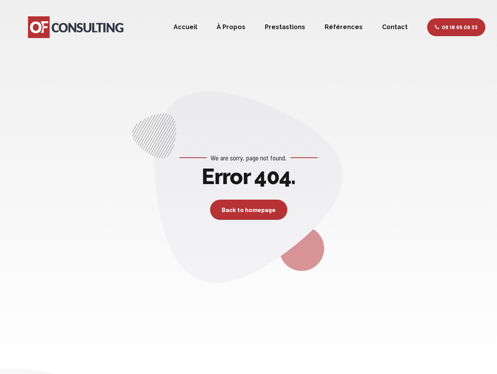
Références (344, 27)
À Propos (231, 27)
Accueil (185, 27)
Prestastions (285, 27)
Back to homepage (249, 209)
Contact (395, 27)
